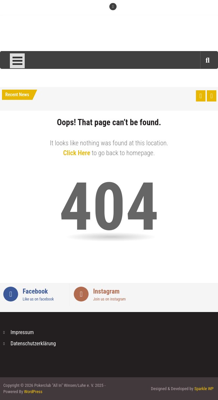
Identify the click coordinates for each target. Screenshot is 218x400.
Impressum (22, 332)
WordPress (33, 391)
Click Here (76, 153)
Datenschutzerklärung (33, 343)
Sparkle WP (203, 388)
